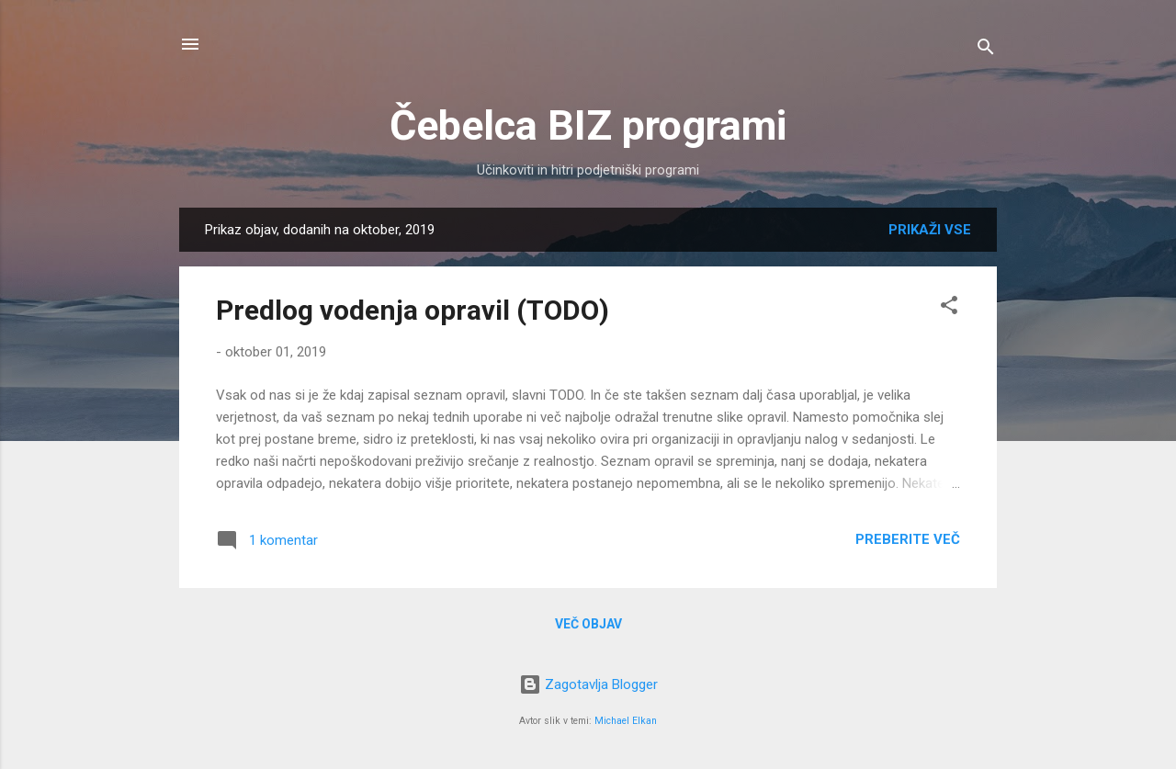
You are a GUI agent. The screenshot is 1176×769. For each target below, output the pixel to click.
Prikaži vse (929, 229)
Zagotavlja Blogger (588, 684)
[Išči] (986, 50)
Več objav (588, 623)
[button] (949, 308)
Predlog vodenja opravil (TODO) (412, 310)
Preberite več (907, 539)
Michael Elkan (625, 721)
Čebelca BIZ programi (588, 125)
